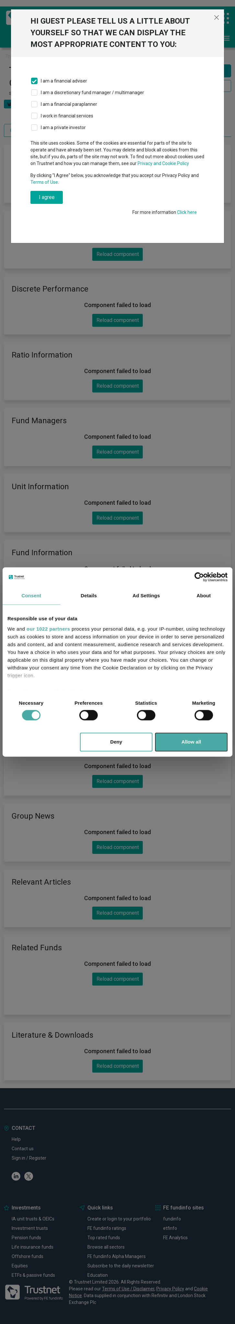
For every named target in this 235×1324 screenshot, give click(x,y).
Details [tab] (89, 595)
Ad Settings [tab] (146, 595)
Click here (187, 212)
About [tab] (203, 595)
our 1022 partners (48, 629)
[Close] (216, 17)
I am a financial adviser (64, 81)
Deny (116, 742)
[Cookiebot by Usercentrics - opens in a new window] (199, 577)
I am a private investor (63, 127)
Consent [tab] (31, 595)
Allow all (191, 742)
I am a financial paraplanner (69, 104)
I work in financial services (67, 116)
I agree (47, 197)
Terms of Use (44, 182)
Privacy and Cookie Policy (163, 163)
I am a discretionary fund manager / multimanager (92, 92)
